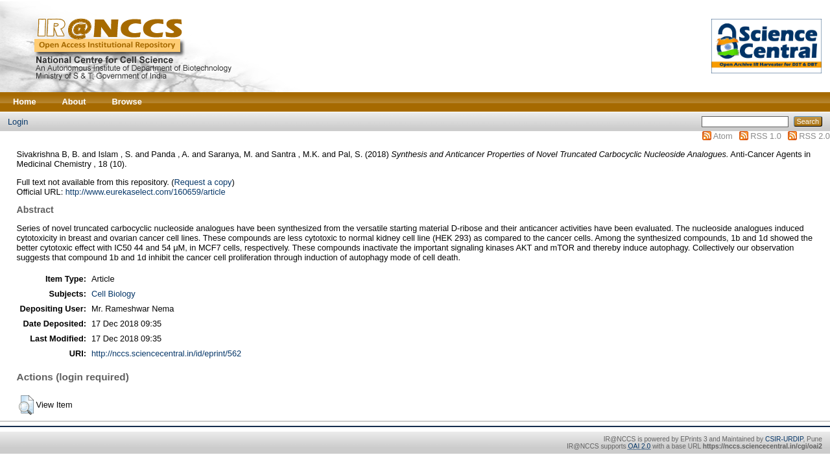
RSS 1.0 (765, 136)
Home (24, 101)
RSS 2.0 (814, 136)
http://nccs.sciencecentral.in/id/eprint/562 (166, 353)
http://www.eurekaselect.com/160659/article (145, 192)
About (74, 101)
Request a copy (203, 182)
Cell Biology (113, 294)
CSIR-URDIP (784, 439)
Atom (723, 136)
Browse (127, 101)
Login (18, 122)
